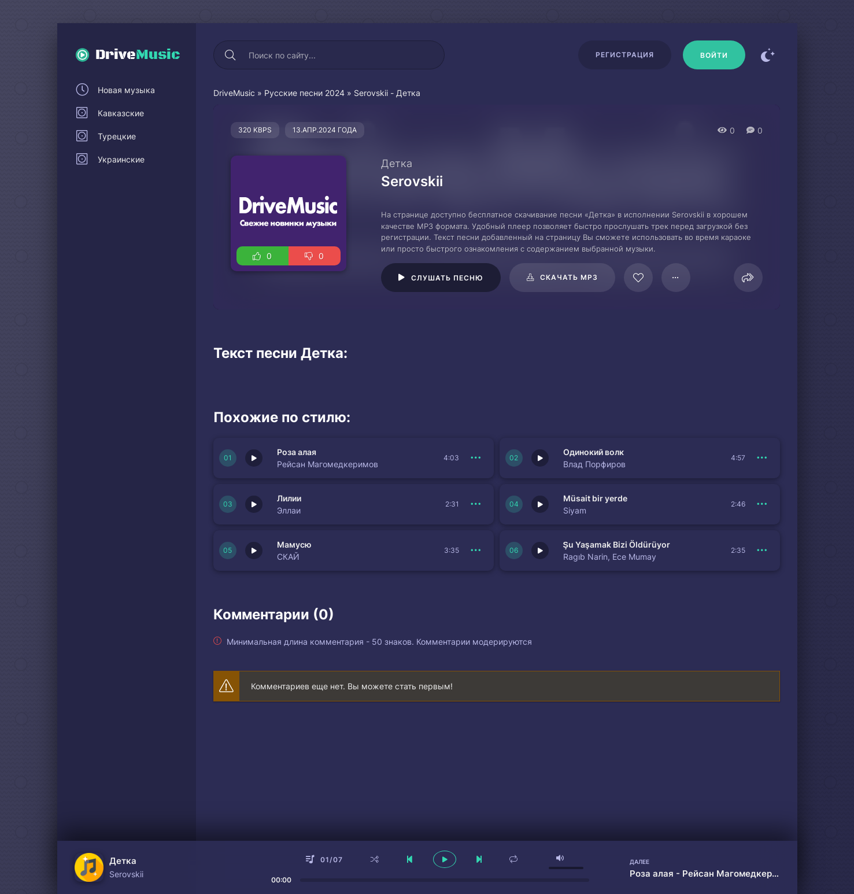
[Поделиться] (748, 277)
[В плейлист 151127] (476, 504)
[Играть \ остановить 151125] (253, 550)
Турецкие (117, 136)
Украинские (121, 159)
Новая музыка (126, 90)
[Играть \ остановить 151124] (540, 550)
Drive (137, 55)
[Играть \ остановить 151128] (540, 458)
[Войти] (714, 54)
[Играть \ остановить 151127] (253, 504)
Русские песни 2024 (304, 93)
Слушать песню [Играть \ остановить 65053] (447, 278)
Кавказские (121, 113)
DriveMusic (234, 93)
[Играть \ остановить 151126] (540, 504)
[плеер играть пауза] (444, 859)
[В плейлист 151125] (476, 550)
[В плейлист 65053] (675, 277)
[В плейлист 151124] (762, 550)
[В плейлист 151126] (762, 504)
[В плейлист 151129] (476, 458)
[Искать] (230, 54)
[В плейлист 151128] (762, 458)
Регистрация (625, 54)
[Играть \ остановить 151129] (253, 458)
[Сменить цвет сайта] (768, 55)
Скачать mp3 (569, 277)
